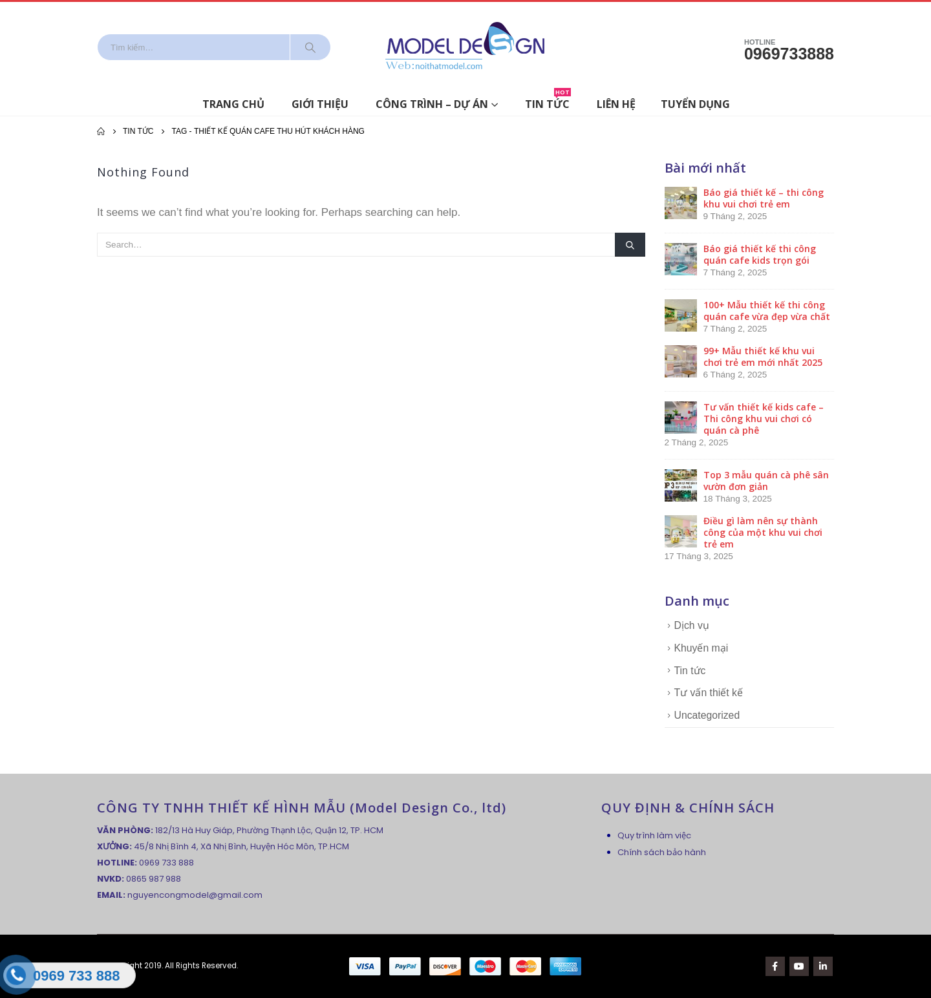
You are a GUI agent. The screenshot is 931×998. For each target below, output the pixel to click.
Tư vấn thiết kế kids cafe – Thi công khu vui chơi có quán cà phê (763, 418)
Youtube (799, 966)
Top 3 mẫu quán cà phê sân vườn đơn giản (766, 481)
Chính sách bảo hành (661, 852)
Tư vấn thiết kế (708, 692)
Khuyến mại (701, 647)
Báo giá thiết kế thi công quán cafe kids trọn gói (759, 254)
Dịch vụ (691, 625)
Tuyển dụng (695, 104)
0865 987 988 (153, 879)
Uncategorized (707, 715)
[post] (681, 202)
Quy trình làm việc (654, 835)
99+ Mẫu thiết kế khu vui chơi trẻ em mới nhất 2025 (762, 356)
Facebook (775, 966)
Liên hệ (616, 104)
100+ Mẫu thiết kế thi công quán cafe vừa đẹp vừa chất (766, 311)
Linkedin (823, 966)
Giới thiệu (320, 104)
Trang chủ (233, 104)
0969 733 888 (166, 862)
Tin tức (548, 101)
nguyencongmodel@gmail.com (194, 895)
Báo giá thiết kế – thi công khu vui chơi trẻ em (763, 198)
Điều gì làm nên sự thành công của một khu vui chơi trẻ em (762, 532)
